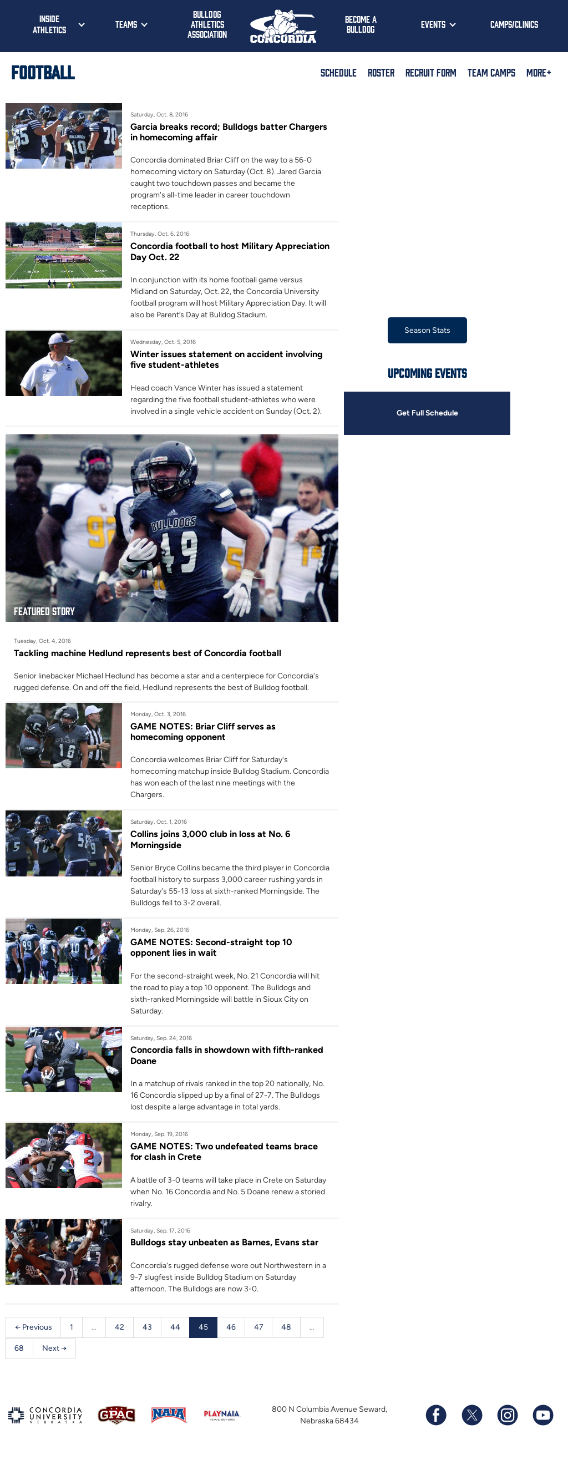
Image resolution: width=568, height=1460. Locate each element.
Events (433, 23)
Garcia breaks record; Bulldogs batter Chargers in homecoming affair (229, 132)
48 (287, 1328)
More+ (538, 72)
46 (231, 1328)
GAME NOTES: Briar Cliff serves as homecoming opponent (203, 732)
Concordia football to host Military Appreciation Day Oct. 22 (203, 251)
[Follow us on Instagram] (507, 1417)
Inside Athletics (49, 24)
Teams (126, 23)
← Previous (33, 1328)
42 (120, 1328)
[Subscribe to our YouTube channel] (542, 1417)
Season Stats (427, 330)
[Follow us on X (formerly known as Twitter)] (471, 1417)
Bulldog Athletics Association (207, 23)
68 (19, 1349)
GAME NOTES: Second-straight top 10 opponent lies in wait (211, 948)
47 (259, 1328)
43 (148, 1328)
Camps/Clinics (514, 23)
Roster (381, 72)
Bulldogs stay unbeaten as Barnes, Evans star (224, 1243)
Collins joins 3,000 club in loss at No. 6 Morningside (211, 840)
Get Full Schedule (427, 413)
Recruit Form (431, 72)
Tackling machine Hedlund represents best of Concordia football (149, 652)
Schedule (339, 72)
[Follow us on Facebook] (436, 1417)
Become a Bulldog (361, 23)
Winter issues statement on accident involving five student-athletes (227, 359)
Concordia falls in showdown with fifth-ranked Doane (228, 1056)
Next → (54, 1349)
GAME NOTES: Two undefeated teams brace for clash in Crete (224, 1153)
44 (176, 1328)
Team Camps (491, 72)
